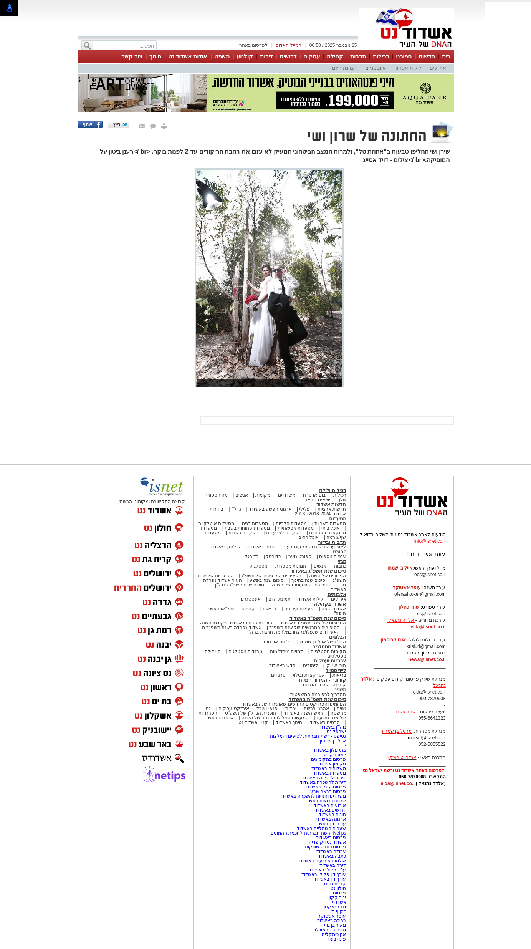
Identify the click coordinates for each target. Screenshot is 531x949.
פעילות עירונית (299, 608)
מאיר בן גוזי (335, 925)
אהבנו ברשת (316, 708)
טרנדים (278, 675)
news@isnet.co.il (426, 659)
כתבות (340, 566)
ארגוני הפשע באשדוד (270, 509)
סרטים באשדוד (325, 722)
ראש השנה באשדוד (303, 713)
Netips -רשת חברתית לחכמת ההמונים (308, 833)
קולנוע (245, 56)
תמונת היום (344, 68)
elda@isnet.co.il (427, 626)
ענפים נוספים (332, 556)
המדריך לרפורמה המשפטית (318, 694)
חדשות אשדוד (331, 504)
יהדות (290, 708)
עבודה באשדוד (330, 851)
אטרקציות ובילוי (308, 675)
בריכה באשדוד (331, 920)
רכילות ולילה (332, 490)
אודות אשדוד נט (187, 56)
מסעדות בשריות (330, 523)
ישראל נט (336, 731)
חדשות (427, 56)
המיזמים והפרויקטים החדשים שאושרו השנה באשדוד (294, 704)
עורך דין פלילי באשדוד (323, 874)
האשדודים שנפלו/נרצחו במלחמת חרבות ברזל (294, 632)
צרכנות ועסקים (330, 661)
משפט (222, 56)
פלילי (304, 509)
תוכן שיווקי (336, 665)
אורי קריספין (393, 640)
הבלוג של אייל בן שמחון (322, 641)
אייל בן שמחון (333, 741)
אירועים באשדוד (330, 805)
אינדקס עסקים (233, 708)
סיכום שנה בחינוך (308, 580)
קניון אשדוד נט (253, 722)
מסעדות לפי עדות (284, 532)
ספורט (404, 56)
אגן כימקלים (334, 934)
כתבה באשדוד (331, 856)
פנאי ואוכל (266, 708)
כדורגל (251, 556)
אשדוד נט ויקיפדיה (326, 842)
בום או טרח (314, 495)
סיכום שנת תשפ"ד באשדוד (317, 618)
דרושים (288, 56)
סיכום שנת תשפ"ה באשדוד (317, 699)
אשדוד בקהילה (330, 604)
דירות (266, 56)
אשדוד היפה (333, 608)
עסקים (311, 56)
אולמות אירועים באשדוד (322, 860)
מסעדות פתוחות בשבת (247, 528)
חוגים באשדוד (261, 547)
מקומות (262, 495)
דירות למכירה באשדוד (324, 777)
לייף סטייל (336, 670)
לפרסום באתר (253, 45)
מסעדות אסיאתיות (296, 528)
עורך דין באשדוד (330, 879)
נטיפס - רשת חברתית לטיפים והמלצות (308, 736)
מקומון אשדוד (332, 764)
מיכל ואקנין (335, 906)
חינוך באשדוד (289, 722)
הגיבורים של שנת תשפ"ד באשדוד (312, 623)
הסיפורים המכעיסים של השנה (302, 585)
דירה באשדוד (332, 865)
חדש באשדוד (282, 665)
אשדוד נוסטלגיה (329, 646)
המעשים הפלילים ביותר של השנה (275, 717)
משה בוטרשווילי (330, 929)
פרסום (339, 893)
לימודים (310, 665)
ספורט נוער (299, 556)
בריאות (269, 608)
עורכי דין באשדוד (329, 823)
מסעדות (337, 519)
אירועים (438, 68)
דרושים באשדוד (330, 810)
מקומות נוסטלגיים (327, 651)
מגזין (341, 561)
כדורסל (273, 556)
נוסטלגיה (259, 566)
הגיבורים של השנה (327, 575)
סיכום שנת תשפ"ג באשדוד (318, 571)
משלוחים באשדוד (328, 768)
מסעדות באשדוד (329, 773)
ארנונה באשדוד (330, 819)
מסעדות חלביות (291, 523)
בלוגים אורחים (278, 641)
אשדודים (286, 495)
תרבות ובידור (332, 542)
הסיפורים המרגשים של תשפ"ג (271, 575)
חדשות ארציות (332, 509)
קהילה (335, 56)
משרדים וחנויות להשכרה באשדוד (313, 796)
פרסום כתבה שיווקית (324, 847)
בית (446, 56)
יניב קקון (337, 897)
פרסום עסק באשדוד (325, 787)
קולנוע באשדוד (225, 547)
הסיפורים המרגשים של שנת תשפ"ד (304, 627)
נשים (341, 708)
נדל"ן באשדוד (332, 727)
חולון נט (337, 888)
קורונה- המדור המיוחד (324, 684)
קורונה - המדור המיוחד (321, 680)
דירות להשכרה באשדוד (323, 782)
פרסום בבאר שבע (328, 791)
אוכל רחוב (309, 537)
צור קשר (131, 56)
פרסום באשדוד (330, 837)
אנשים (241, 495)
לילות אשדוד (407, 68)
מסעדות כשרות (243, 532)
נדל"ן (236, 509)
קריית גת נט (334, 883)
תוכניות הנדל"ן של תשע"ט (250, 713)
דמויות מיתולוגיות (286, 651)
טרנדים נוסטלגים (245, 651)
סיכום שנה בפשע (267, 580)
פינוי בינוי (337, 939)
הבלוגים (337, 637)
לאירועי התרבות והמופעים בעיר (314, 547)
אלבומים (337, 594)
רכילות (381, 56)
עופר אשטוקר (332, 916)
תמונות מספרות (290, 566)
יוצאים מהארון (316, 499)
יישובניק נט (334, 754)
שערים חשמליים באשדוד (321, 828)
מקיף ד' (338, 911)
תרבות (358, 56)
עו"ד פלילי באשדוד (326, 870)
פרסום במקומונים (328, 759)
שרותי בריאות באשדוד (324, 800)
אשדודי (339, 902)
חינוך (155, 56)
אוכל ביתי (330, 528)
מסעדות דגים (255, 523)
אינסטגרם (375, 68)
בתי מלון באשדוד (329, 750)
